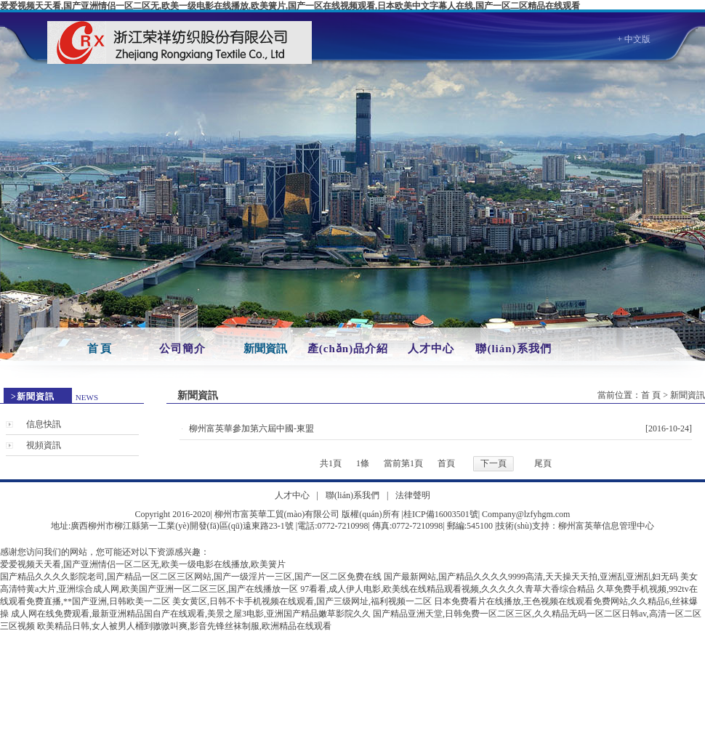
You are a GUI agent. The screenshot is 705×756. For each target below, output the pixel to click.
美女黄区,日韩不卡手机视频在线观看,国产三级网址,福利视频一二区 (302, 601)
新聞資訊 (265, 348)
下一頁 (493, 463)
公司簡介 (182, 348)
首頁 (446, 463)
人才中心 (431, 348)
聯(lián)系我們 (513, 348)
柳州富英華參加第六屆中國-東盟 (251, 428)
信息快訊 (43, 424)
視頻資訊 (43, 445)
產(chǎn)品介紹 (347, 348)
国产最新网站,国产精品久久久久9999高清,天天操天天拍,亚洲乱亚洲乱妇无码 (531, 577)
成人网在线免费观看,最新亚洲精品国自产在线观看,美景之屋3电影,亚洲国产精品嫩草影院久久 (191, 614)
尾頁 (543, 463)
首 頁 (99, 348)
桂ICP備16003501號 (440, 514)
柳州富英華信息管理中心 (606, 526)
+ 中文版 (633, 39)
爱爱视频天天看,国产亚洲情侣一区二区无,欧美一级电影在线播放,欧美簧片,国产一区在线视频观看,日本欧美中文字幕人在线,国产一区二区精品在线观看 (290, 6)
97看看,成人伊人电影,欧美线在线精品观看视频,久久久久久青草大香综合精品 (447, 589)
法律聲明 (412, 495)
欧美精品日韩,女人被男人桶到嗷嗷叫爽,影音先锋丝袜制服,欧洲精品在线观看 (184, 626)
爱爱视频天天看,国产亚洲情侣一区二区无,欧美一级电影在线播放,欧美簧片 (143, 564)
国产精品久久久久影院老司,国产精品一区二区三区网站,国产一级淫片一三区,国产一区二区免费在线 (191, 577)
